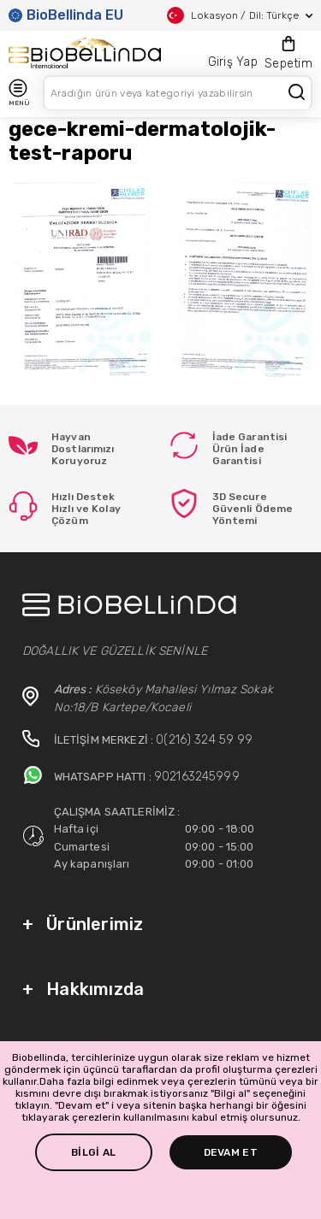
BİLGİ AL (93, 1152)
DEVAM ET (231, 1152)
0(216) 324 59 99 (204, 740)
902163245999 (197, 776)
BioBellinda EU (66, 15)
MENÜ (19, 93)
